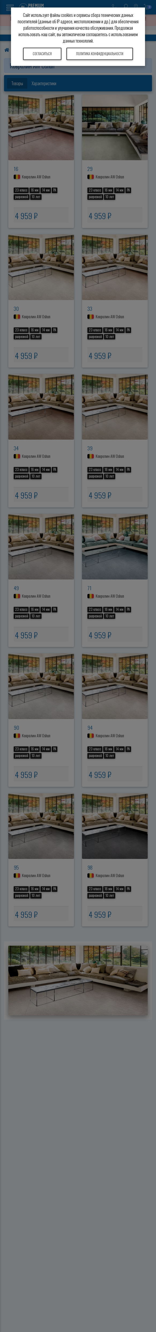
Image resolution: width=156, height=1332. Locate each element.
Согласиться (42, 53)
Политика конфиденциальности (99, 53)
